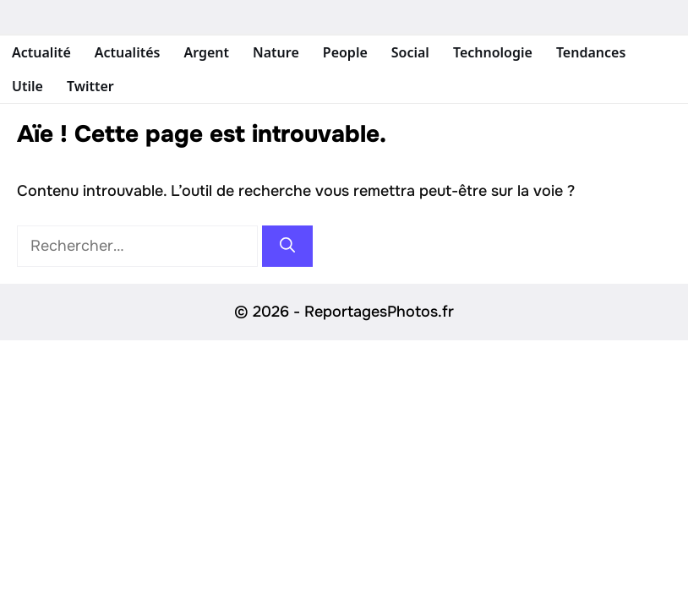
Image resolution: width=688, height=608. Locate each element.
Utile (27, 86)
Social (410, 52)
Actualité (41, 52)
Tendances (590, 52)
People (345, 52)
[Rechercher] (287, 246)
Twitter (90, 86)
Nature (276, 52)
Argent (206, 52)
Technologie (492, 52)
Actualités (128, 52)
